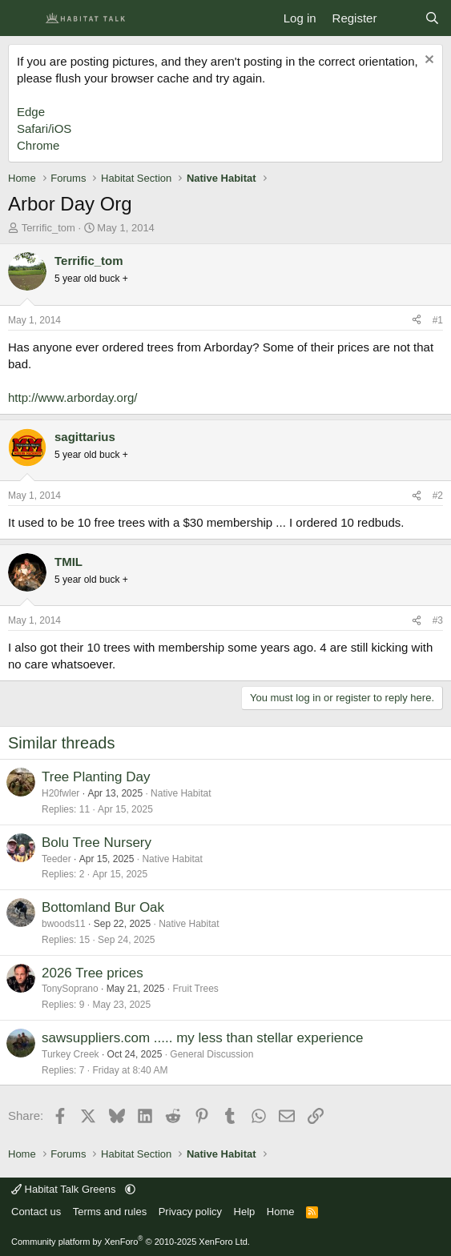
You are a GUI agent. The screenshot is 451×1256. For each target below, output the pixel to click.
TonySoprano (70, 988)
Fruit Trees (195, 988)
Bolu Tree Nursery (96, 842)
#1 (438, 320)
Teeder (56, 859)
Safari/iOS (44, 128)
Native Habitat (181, 793)
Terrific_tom (48, 228)
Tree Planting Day (96, 776)
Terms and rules (110, 1212)
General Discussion (211, 1054)
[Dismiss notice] (427, 61)
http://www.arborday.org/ (72, 397)
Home (281, 1212)
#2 (438, 495)
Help (245, 1212)
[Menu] (22, 18)
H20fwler (60, 793)
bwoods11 (64, 923)
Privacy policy (190, 1212)
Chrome (38, 145)
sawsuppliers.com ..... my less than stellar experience (203, 1037)
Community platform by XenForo (130, 1241)
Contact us (36, 1212)
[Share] (416, 320)
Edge (31, 111)
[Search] (432, 18)
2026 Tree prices (92, 973)
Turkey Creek (70, 1054)
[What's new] (400, 18)
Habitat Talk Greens (65, 1189)
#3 (438, 620)
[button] (130, 1189)
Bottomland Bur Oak (103, 907)
